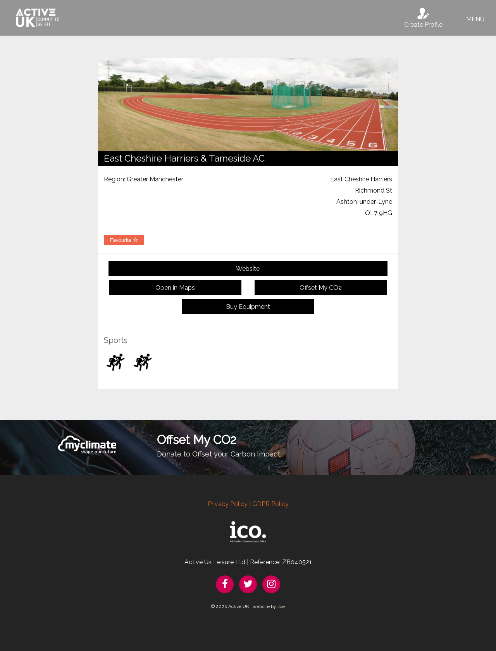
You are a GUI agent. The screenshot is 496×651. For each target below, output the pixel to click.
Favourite (124, 240)
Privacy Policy (228, 504)
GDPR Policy (270, 504)
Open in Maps (175, 287)
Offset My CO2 (321, 287)
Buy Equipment (248, 306)
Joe (281, 606)
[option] (248, 104)
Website (248, 268)
